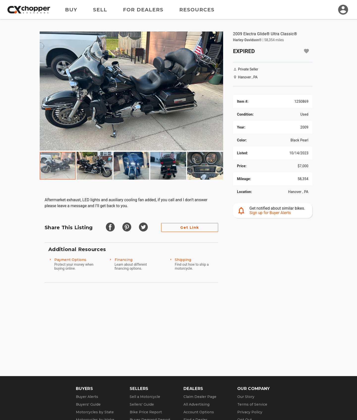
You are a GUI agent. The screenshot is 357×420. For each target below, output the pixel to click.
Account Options (198, 412)
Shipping (183, 260)
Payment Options (70, 260)
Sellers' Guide (142, 404)
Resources (196, 10)
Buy (71, 10)
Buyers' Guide (88, 404)
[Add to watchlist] (306, 51)
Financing (123, 260)
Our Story (245, 396)
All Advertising (196, 404)
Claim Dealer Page (199, 396)
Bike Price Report (146, 412)
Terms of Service (252, 404)
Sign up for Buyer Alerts (270, 212)
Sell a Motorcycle (145, 396)
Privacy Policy (249, 412)
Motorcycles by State (95, 412)
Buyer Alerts (87, 396)
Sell (100, 10)
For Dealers (143, 10)
